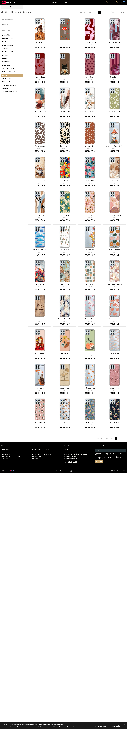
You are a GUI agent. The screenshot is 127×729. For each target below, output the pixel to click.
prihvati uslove (100, 726)
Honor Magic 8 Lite (38, 456)
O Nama (66, 450)
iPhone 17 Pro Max (7, 452)
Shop (65, 2)
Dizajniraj (53, 2)
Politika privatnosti (71, 456)
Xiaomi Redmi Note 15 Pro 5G (42, 454)
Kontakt (66, 452)
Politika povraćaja (70, 458)
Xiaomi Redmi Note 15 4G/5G (41, 452)
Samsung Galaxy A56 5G (40, 450)
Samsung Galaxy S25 (8, 458)
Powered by (9, 470)
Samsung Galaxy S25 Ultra (10, 456)
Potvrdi (99, 461)
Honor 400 (36, 458)
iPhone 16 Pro (6, 454)
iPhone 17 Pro (6, 450)
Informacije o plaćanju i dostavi (75, 454)
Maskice (18, 7)
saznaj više (116, 726)
